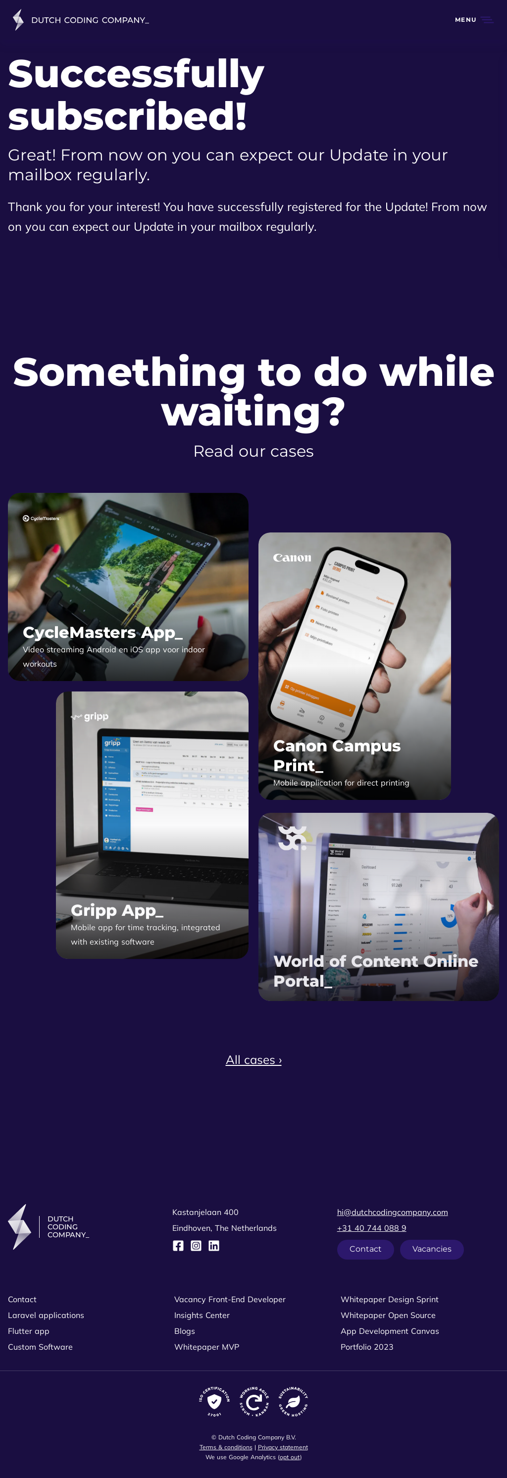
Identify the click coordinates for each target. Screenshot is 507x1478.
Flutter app (29, 1331)
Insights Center (202, 1315)
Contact (366, 1249)
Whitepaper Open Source (388, 1315)
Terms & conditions (226, 1447)
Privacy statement (283, 1447)
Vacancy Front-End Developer (230, 1299)
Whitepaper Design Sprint (390, 1299)
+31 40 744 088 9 (371, 1228)
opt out (290, 1457)
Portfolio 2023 (367, 1347)
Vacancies (432, 1249)
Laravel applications (46, 1315)
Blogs (184, 1331)
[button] (469, 20)
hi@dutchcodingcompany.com (392, 1212)
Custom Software (40, 1347)
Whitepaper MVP (206, 1347)
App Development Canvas (390, 1331)
